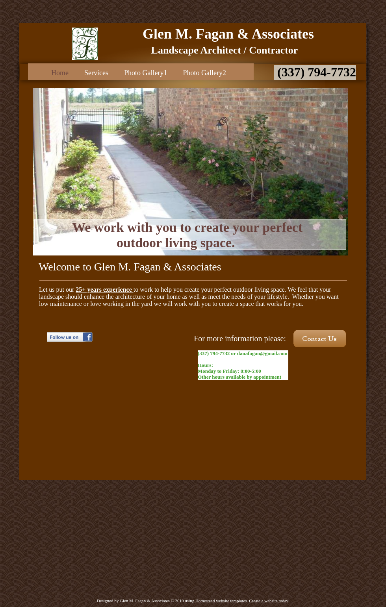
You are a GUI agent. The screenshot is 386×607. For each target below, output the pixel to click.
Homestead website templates (221, 600)
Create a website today (268, 600)
